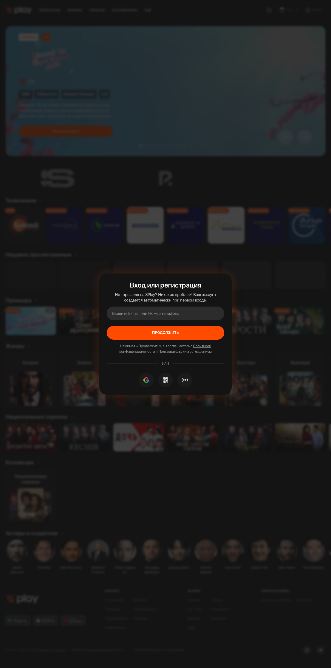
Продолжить (165, 332)
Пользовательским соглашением (185, 351)
